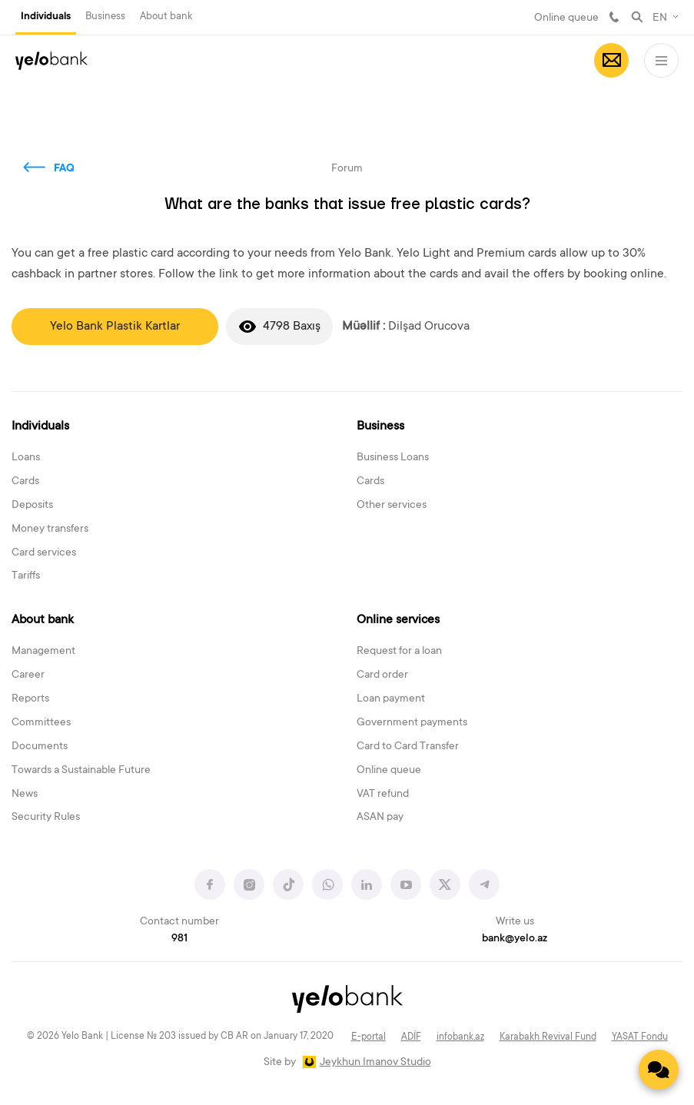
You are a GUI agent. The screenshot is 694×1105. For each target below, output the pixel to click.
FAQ (64, 169)
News (25, 794)
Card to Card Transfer (408, 747)
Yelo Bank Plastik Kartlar (115, 326)
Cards (25, 482)
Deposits (32, 505)
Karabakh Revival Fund (548, 1037)
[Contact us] (659, 1070)
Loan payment (391, 699)
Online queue (566, 18)
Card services (44, 553)
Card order (382, 675)
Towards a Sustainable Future (81, 771)
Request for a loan (399, 651)
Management (43, 651)
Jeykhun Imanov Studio (375, 1063)
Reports (30, 699)
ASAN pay (380, 817)
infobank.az (460, 1037)
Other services (392, 505)
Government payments (412, 723)
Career (28, 675)
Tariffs (26, 576)
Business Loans (393, 458)
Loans (26, 458)
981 (614, 17)
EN (659, 18)
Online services (398, 620)
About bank (166, 16)
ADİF (411, 1037)
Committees (41, 723)
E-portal (368, 1037)
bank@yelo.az (514, 939)
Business (105, 16)
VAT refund (383, 794)
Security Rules (46, 817)
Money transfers (50, 529)
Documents (40, 747)
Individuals (46, 17)
